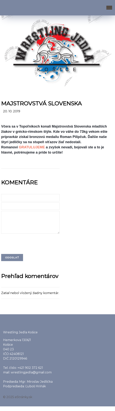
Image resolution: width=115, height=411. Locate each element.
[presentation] (30, 248)
